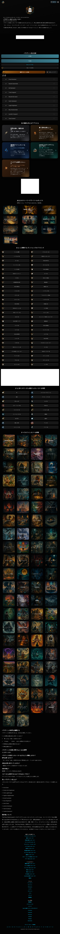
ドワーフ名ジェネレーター (30, 858)
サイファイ (30, 884)
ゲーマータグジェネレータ (30, 842)
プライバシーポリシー (28, 924)
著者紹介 (30, 902)
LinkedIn (30, 916)
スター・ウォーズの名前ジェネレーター (30, 856)
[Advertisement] (30, 37)
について (30, 906)
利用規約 (33, 924)
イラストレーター (30, 904)
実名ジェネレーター (30, 871)
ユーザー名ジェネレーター (30, 846)
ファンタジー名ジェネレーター (30, 867)
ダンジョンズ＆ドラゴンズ (25, 17)
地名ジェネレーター (30, 869)
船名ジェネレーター (30, 838)
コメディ (30, 889)
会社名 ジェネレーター (30, 848)
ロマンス (30, 895)
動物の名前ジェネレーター (30, 863)
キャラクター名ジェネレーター (30, 852)
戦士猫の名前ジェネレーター (30, 850)
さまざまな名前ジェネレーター (30, 876)
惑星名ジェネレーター (30, 854)
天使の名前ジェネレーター (30, 840)
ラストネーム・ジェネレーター (30, 844)
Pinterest (30, 914)
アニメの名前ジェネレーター (30, 865)
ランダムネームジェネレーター (10, 17)
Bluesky (30, 918)
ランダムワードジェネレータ (30, 836)
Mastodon (30, 920)
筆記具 (30, 878)
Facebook (30, 912)
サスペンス (30, 891)
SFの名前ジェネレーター (30, 873)
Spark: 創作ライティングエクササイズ (30, 908)
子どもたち (30, 887)
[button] (58, 2)
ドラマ (30, 893)
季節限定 (30, 897)
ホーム (4, 17)
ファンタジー (18, 17)
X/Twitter (30, 910)
